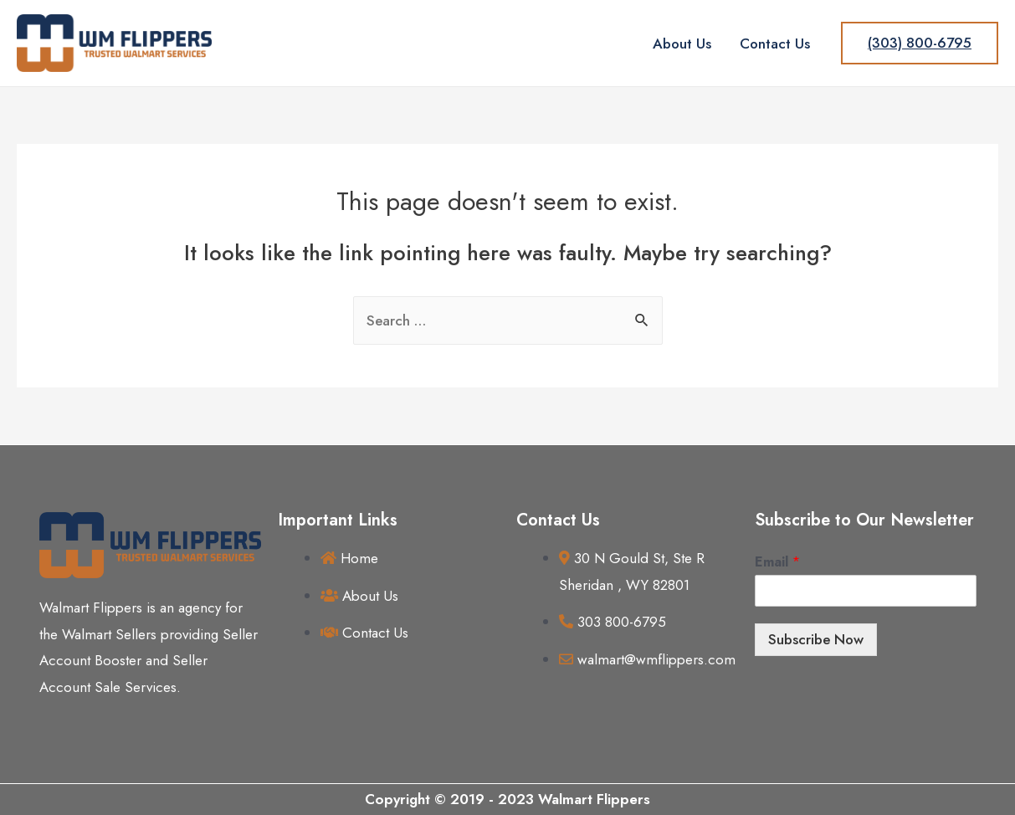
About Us (682, 43)
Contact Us (775, 43)
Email (777, 563)
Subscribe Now (816, 639)
